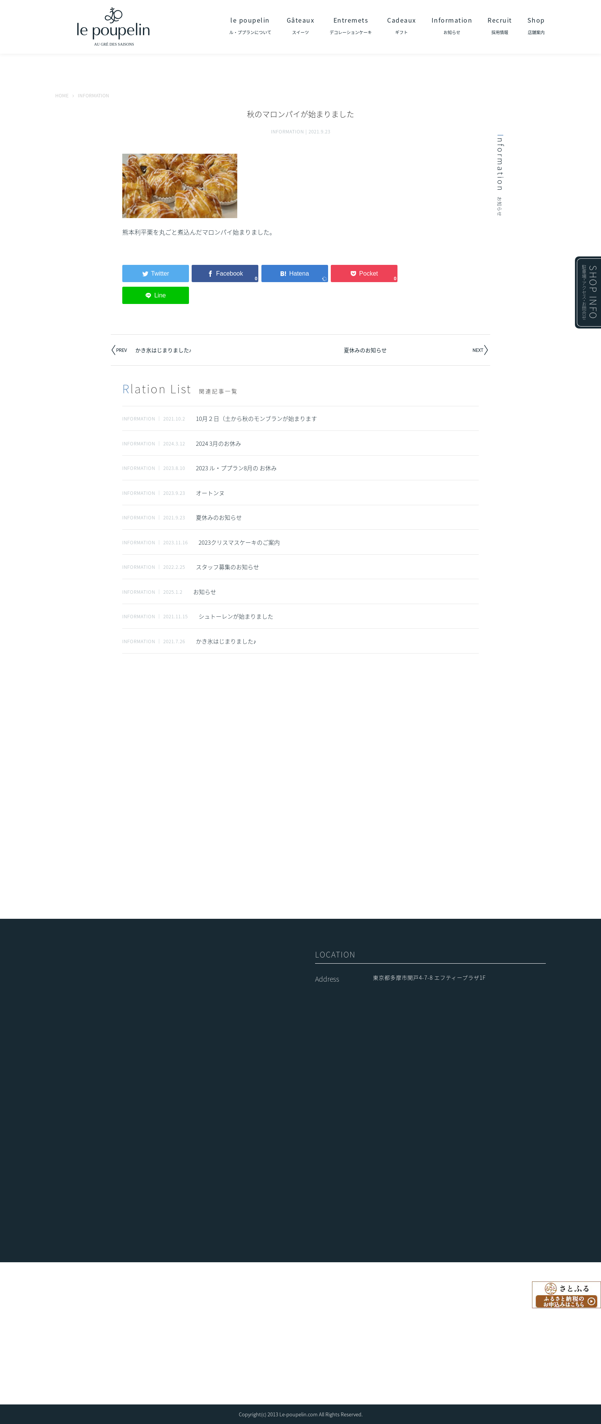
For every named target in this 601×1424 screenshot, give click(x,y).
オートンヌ (210, 493)
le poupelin (250, 25)
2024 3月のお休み (218, 443)
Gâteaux (301, 25)
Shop (536, 25)
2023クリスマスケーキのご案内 (239, 542)
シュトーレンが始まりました (236, 616)
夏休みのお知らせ (365, 350)
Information (452, 25)
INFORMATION (287, 131)
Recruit (500, 25)
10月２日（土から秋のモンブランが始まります (256, 418)
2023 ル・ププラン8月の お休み (236, 468)
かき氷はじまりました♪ (163, 350)
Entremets (351, 25)
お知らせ (204, 592)
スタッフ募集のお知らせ (227, 567)
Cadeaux (401, 25)
